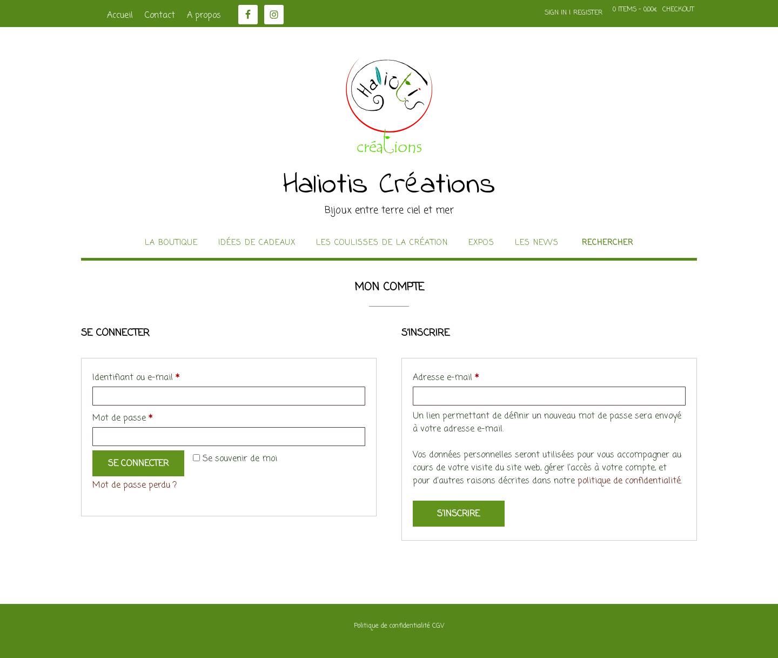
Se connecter (138, 463)
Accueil (120, 15)
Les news (537, 243)
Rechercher (607, 243)
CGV (438, 626)
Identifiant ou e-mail (157, 376)
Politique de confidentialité (392, 626)
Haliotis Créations (389, 185)
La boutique (171, 243)
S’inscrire (458, 514)
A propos (204, 15)
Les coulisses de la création (382, 243)
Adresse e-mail (467, 376)
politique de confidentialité (629, 481)
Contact (160, 15)
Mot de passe (143, 417)
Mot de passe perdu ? (134, 485)
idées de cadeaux (257, 243)
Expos (481, 243)
